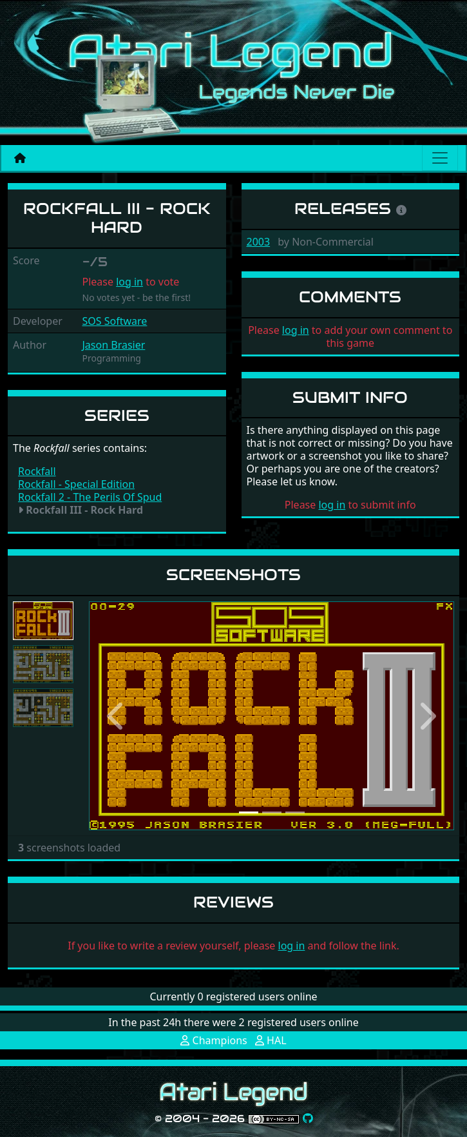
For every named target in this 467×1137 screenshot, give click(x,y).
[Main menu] (440, 158)
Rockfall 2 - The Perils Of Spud (90, 497)
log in (129, 282)
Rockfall (37, 471)
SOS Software (115, 321)
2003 (259, 242)
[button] (116, 715)
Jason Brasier (114, 345)
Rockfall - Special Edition (76, 484)
